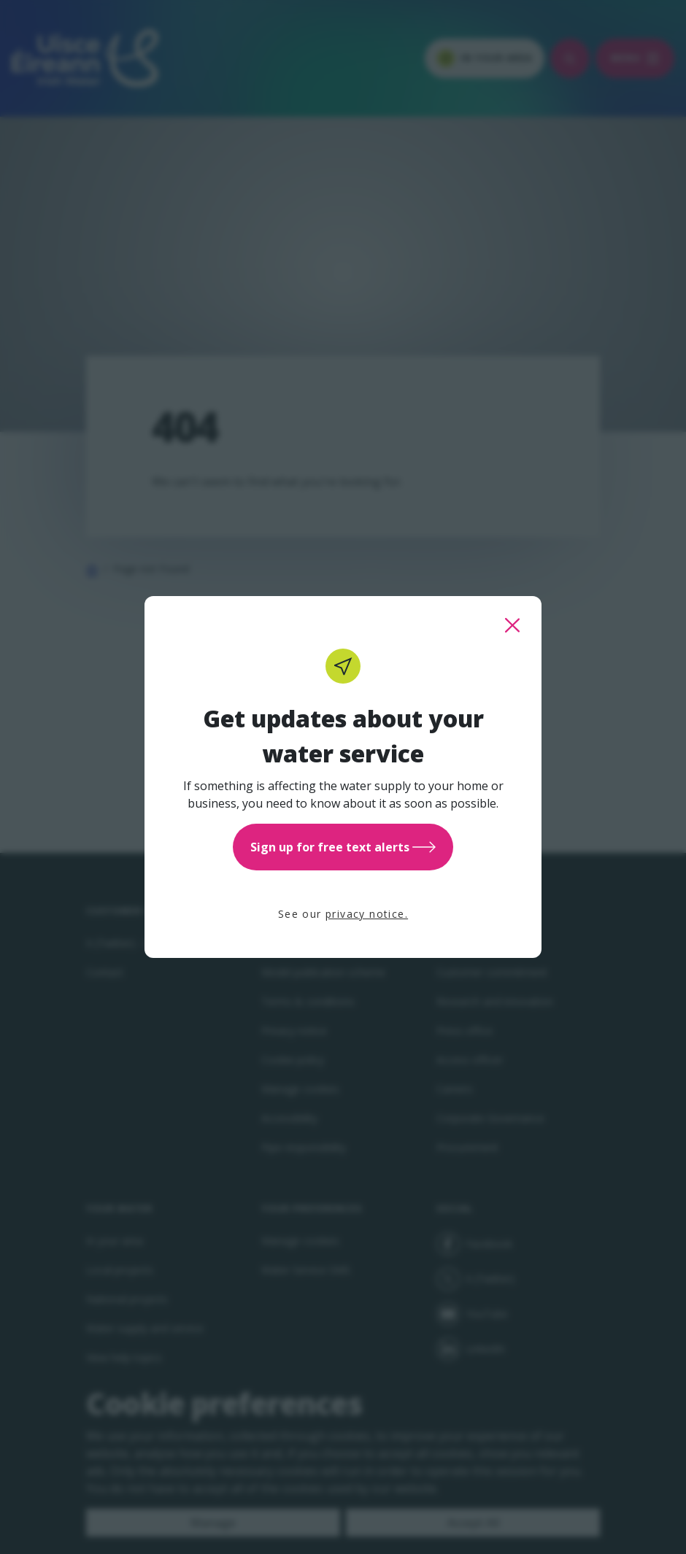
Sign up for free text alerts (343, 847)
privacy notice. (366, 914)
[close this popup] (512, 625)
